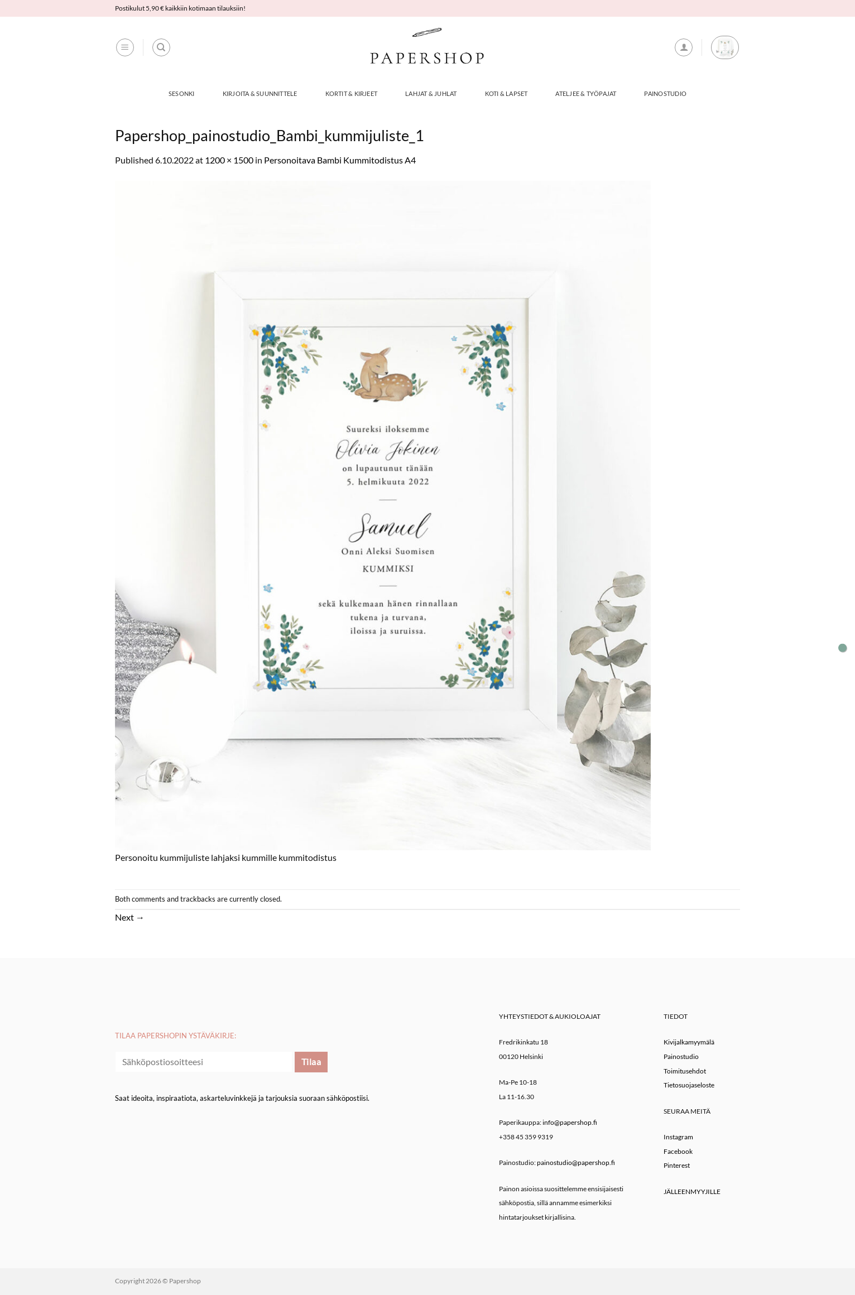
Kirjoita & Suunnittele (260, 93)
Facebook (678, 1151)
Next (130, 917)
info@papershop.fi (569, 1122)
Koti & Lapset (506, 93)
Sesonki (182, 93)
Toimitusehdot (685, 1071)
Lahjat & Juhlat (431, 93)
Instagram (678, 1137)
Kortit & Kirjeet (351, 93)
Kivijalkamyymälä (689, 1042)
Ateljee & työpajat (585, 93)
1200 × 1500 (229, 160)
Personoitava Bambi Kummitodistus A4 (340, 160)
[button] (125, 47)
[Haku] (161, 47)
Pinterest (677, 1165)
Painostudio (665, 93)
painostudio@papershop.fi (576, 1162)
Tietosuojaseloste (689, 1085)
